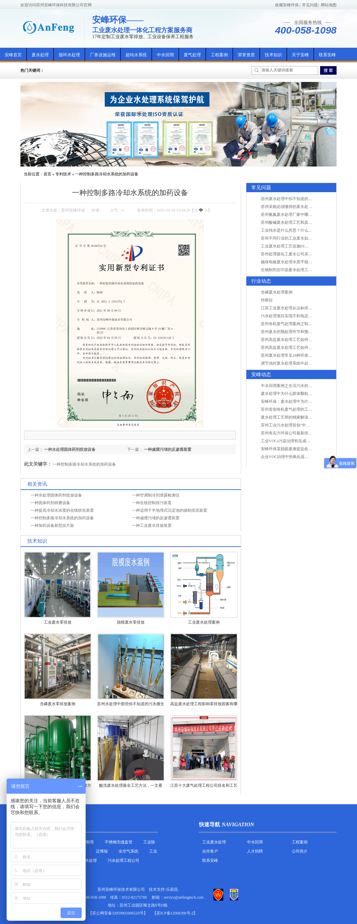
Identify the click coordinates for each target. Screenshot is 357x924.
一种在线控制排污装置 (152, 502)
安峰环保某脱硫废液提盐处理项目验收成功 (298, 449)
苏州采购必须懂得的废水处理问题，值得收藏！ (302, 206)
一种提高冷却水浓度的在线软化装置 (62, 510)
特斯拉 (267, 300)
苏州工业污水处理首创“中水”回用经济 (294, 425)
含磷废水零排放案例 (57, 704)
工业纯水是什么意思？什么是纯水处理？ (296, 230)
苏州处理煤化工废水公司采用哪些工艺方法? (299, 254)
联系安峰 (327, 54)
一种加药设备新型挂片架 (52, 525)
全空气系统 (128, 851)
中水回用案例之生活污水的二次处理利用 (296, 385)
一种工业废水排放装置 (152, 525)
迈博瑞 (102, 851)
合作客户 (210, 851)
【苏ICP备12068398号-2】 (175, 913)
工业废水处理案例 (204, 622)
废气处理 (192, 54)
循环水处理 (69, 54)
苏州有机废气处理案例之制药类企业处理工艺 (300, 323)
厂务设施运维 (103, 54)
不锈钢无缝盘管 (118, 842)
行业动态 (261, 281)
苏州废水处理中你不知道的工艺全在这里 (296, 198)
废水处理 (40, 54)
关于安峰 (300, 54)
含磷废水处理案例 (276, 292)
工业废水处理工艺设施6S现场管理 (290, 246)
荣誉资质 (246, 54)
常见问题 (310, 5)
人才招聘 (255, 851)
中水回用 (165, 54)
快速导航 (209, 824)
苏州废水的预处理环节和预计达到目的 (294, 331)
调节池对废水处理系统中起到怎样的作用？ (298, 363)
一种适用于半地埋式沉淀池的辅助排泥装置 (169, 510)
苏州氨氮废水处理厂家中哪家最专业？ (294, 214)
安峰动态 (261, 374)
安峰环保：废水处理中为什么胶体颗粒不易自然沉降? (307, 401)
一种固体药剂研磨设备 (50, 502)
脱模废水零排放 (131, 622)
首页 (47, 174)
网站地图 (329, 5)
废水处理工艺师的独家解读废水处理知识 (296, 417)
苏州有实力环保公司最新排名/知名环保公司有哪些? (306, 433)
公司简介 (300, 851)
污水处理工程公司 (123, 860)
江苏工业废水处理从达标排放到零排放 (294, 308)
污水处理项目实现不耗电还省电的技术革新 (298, 316)
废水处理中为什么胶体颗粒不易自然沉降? (297, 393)
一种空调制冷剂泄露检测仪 (155, 495)
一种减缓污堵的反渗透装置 (167, 449)
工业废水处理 (214, 842)
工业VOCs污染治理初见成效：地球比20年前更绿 (303, 441)
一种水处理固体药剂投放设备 (70, 449)
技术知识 (273, 54)
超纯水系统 (136, 54)
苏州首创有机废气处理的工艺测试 (290, 409)
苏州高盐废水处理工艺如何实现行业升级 (296, 339)
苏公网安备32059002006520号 (118, 913)
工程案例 (219, 54)
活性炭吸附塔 (82, 842)
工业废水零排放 (57, 622)
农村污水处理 (85, 860)
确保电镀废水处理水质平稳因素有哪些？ (296, 262)
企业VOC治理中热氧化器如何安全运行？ (296, 456)
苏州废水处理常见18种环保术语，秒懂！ (296, 355)
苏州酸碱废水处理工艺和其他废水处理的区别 (300, 222)
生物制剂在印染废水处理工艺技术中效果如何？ (302, 270)
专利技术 (63, 174)
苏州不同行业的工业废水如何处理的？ (294, 238)
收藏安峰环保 (287, 5)
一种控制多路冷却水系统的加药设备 (106, 174)
